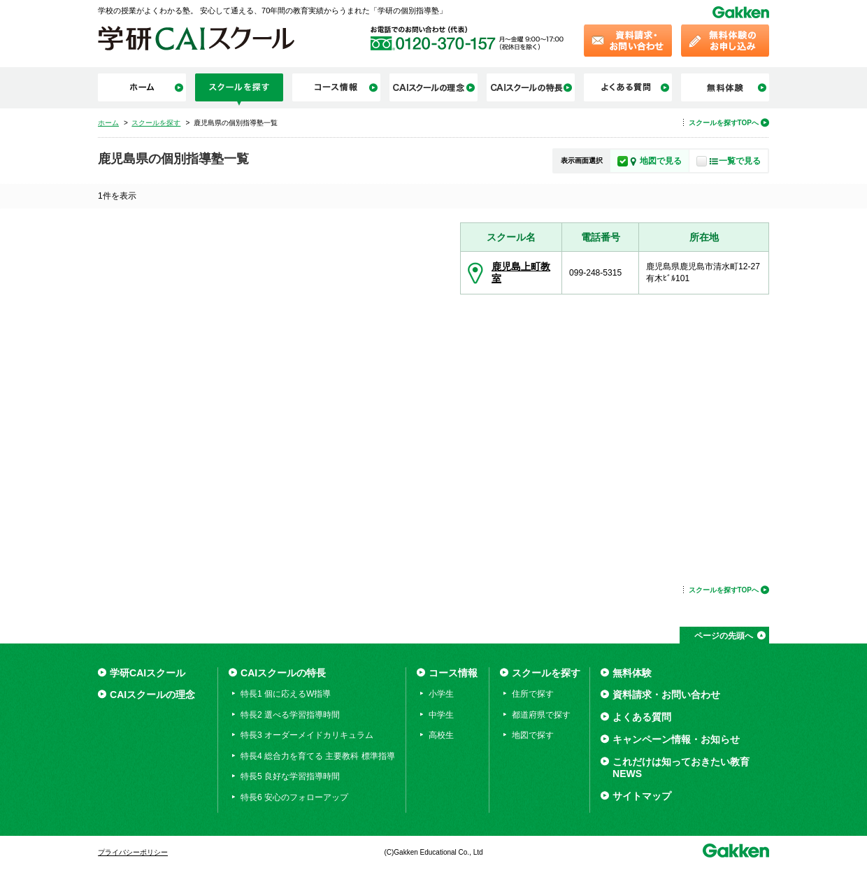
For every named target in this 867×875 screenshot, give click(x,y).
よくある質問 (641, 717)
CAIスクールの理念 (152, 694)
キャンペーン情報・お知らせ (676, 739)
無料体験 (632, 672)
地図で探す (533, 735)
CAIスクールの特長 (283, 672)
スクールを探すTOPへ (724, 123)
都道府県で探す (541, 715)
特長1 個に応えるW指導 (286, 694)
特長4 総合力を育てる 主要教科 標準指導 (318, 756)
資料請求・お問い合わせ (666, 694)
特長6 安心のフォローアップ (294, 797)
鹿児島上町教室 (521, 272)
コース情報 (453, 672)
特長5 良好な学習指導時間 (290, 776)
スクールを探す (546, 672)
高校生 (441, 735)
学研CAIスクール (147, 672)
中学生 (441, 715)
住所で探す (533, 694)
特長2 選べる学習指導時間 (290, 715)
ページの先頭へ (723, 636)
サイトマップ (641, 796)
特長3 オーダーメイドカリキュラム (307, 735)
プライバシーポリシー (133, 852)
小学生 (441, 694)
